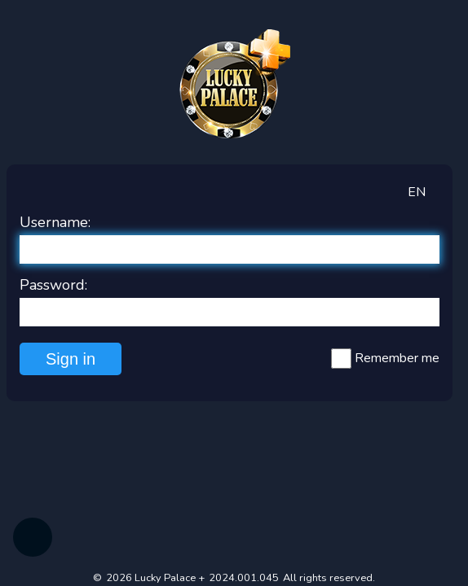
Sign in (70, 359)
